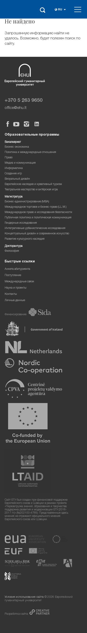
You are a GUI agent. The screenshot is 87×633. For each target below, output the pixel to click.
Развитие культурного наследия (25, 239)
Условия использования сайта (24, 597)
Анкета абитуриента (17, 269)
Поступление (13, 275)
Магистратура (14, 196)
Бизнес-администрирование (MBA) (27, 201)
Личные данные (15, 300)
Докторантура (14, 246)
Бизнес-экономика (17, 147)
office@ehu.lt (15, 108)
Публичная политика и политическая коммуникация (38, 217)
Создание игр (13, 173)
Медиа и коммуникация (20, 163)
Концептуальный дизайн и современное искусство (37, 233)
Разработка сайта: (17, 614)
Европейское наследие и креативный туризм (33, 184)
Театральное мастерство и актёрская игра (31, 189)
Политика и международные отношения (30, 152)
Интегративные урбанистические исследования (35, 228)
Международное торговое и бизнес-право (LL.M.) (36, 207)
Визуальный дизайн (17, 179)
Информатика (14, 168)
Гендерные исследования (21, 223)
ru (60, 9)
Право (9, 157)
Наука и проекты (15, 287)
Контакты (11, 294)
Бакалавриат (13, 142)
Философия (12, 251)
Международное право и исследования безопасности (38, 212)
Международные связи (19, 281)
